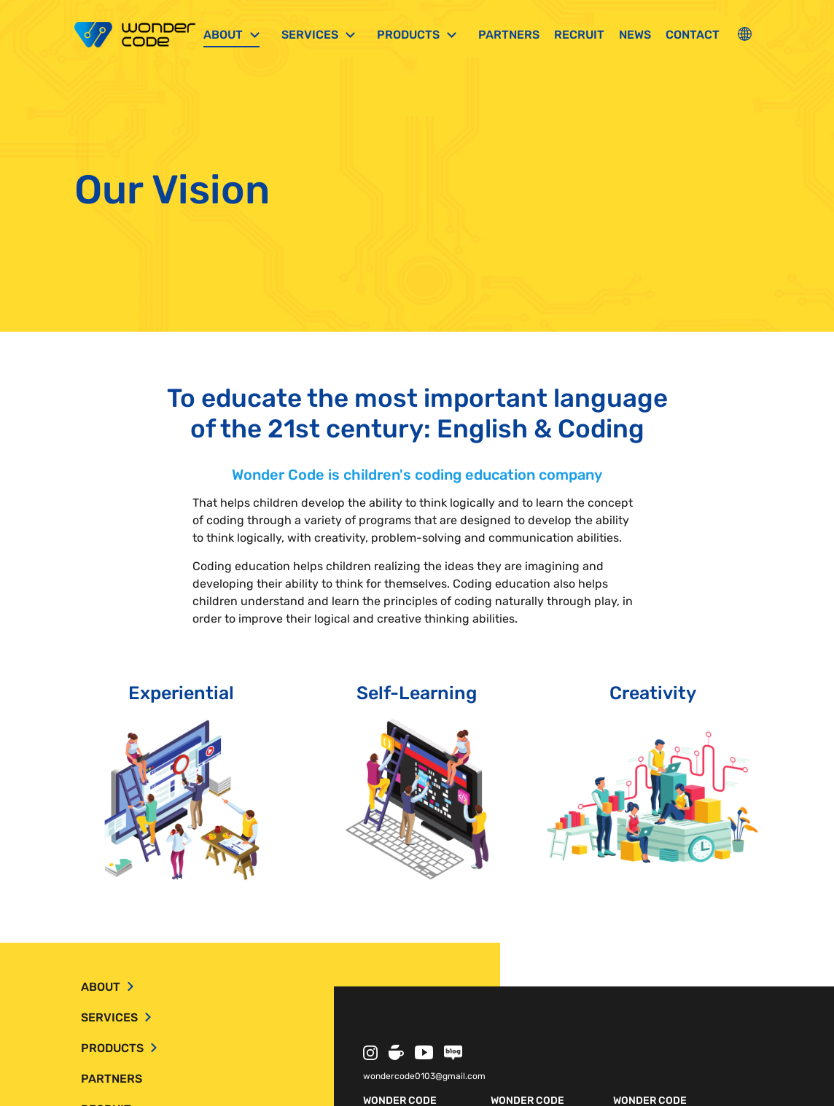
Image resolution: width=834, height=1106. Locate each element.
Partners (508, 35)
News (635, 35)
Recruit (579, 35)
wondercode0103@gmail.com (424, 1076)
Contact (693, 35)
